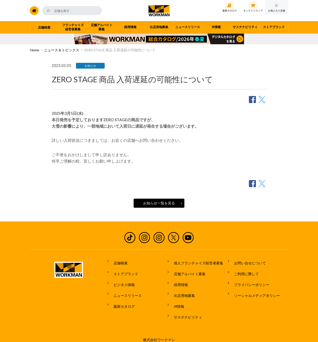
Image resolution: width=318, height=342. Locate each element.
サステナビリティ (185, 303)
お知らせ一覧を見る (159, 203)
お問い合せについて (247, 261)
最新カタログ (121, 294)
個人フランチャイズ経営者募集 (195, 261)
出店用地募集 (181, 286)
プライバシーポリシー (248, 278)
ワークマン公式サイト (159, 10)
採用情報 (178, 278)
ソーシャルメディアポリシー (254, 286)
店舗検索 (117, 261)
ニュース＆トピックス (61, 50)
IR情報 (176, 294)
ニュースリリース (124, 286)
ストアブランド (122, 270)
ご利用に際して (243, 270)
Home (34, 50)
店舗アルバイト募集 (187, 270)
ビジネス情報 (121, 278)
